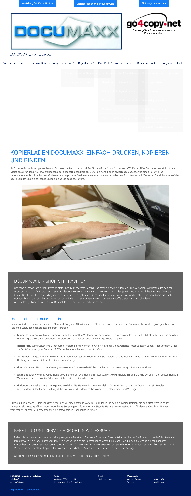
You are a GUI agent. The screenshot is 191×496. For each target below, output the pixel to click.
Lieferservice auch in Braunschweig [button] (95, 3)
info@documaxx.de (105, 480)
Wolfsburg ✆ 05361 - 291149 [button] (37, 3)
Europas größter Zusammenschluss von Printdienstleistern (154, 32)
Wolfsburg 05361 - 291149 (65, 480)
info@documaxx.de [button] (154, 3)
